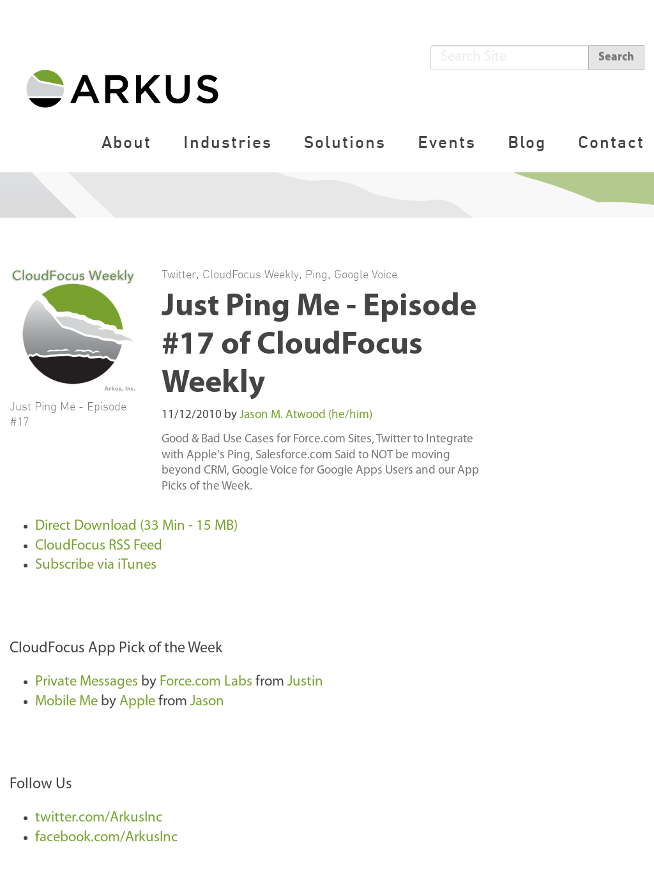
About (126, 142)
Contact (611, 142)
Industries (227, 142)
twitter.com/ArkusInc (98, 818)
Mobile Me (66, 701)
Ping (316, 274)
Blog (527, 142)
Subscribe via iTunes (95, 565)
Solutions (345, 142)
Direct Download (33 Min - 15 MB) (136, 526)
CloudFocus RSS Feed (98, 546)
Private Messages (88, 682)
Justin (305, 682)
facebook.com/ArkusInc (106, 837)
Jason (207, 701)
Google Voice (365, 274)
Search (616, 57)
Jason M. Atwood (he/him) (306, 415)
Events (447, 142)
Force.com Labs (206, 682)
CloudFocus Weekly (250, 274)
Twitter (179, 274)
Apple (137, 701)
